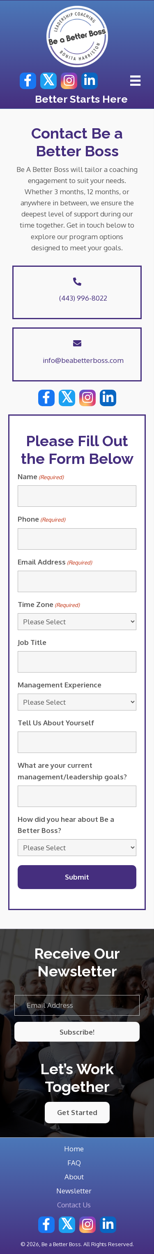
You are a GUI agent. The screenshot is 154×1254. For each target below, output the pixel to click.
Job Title (32, 642)
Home (74, 1148)
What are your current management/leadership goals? (72, 771)
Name (41, 477)
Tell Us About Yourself (56, 722)
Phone (41, 519)
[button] (28, 81)
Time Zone (49, 604)
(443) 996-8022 (83, 298)
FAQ (74, 1162)
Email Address (55, 562)
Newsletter (74, 1190)
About (74, 1176)
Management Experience (59, 684)
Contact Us (74, 1204)
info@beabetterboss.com (83, 360)
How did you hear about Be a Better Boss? (66, 825)
